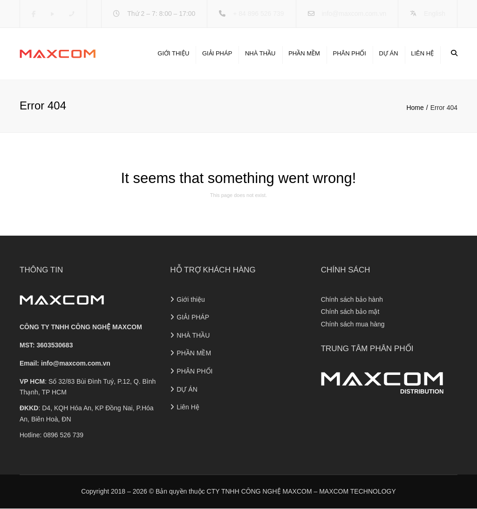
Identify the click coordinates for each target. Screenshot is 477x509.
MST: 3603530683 (46, 345)
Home (414, 107)
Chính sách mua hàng (353, 324)
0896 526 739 (63, 435)
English (434, 13)
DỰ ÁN (388, 53)
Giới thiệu (173, 53)
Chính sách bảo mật (350, 312)
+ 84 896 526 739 (258, 13)
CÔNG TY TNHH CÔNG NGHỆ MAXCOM (81, 327)
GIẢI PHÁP (217, 53)
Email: (65, 363)
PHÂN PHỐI (349, 53)
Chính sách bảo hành (352, 299)
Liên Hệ (422, 53)
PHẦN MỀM (304, 53)
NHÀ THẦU (260, 53)
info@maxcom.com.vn (353, 13)
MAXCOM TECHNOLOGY (357, 491)
